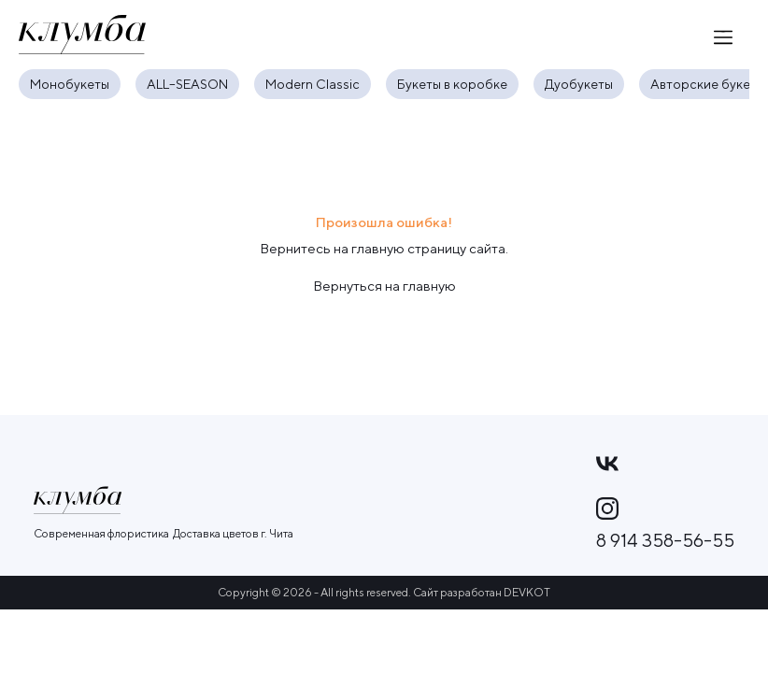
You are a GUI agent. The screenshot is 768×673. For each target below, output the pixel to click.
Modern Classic (312, 84)
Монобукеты (69, 84)
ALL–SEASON (187, 84)
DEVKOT (527, 592)
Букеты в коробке (452, 84)
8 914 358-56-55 (665, 540)
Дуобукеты (579, 84)
